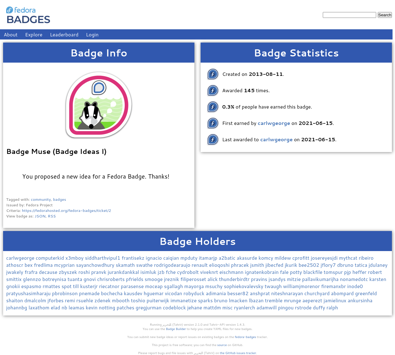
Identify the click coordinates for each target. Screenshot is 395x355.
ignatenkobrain (262, 271)
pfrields (135, 279)
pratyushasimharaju (29, 293)
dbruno (346, 264)
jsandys (277, 279)
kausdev (134, 293)
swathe (145, 264)
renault (200, 264)
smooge (154, 279)
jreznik (172, 279)
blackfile (313, 271)
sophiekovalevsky (244, 286)
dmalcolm (36, 300)
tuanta (76, 279)
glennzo (32, 279)
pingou (286, 307)
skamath (126, 264)
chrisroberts (111, 279)
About (11, 34)
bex (29, 264)
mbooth (121, 300)
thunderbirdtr (235, 279)
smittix (14, 279)
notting (108, 307)
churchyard (317, 293)
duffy (319, 307)
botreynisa (55, 279)
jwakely (15, 271)
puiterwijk (159, 300)
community (41, 199)
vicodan (174, 293)
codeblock (175, 307)
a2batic (228, 257)
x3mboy (75, 257)
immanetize (184, 300)
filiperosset (194, 279)
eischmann (232, 271)
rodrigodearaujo (173, 264)
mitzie (294, 279)
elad (56, 307)
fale (285, 271)
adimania (216, 293)
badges (59, 199)
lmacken (239, 300)
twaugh (274, 286)
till (76, 286)
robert (375, 271)
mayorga (194, 286)
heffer (360, 271)
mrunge (293, 300)
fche (171, 271)
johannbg (17, 307)
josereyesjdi (325, 257)
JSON (40, 216)
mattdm (212, 307)
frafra (32, 271)
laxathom (39, 307)
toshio (139, 300)
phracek (240, 264)
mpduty (189, 257)
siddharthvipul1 (103, 257)
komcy (267, 257)
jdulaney (377, 264)
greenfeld (366, 293)
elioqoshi (220, 264)
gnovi (90, 279)
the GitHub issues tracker (238, 353)
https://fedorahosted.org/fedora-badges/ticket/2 (66, 210)
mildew (283, 257)
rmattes (52, 286)
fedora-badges (245, 337)
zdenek (103, 300)
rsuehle (85, 300)
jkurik (292, 264)
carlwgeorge (21, 257)
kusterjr (89, 286)
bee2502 (309, 264)
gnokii (13, 286)
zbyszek (68, 271)
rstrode (304, 307)
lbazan (257, 300)
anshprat (260, 293)
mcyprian (65, 264)
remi (70, 300)
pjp (348, 271)
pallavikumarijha (321, 279)
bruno (221, 300)
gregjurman (149, 307)
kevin (92, 307)
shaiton (15, 300)
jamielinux (336, 300)
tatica (361, 264)
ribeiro (366, 257)
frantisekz (134, 257)
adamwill (267, 307)
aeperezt (312, 300)
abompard (343, 293)
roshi (84, 271)
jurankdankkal (124, 271)
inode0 (355, 286)
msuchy (214, 286)
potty (296, 271)
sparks (206, 300)
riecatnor (110, 286)
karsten (377, 279)
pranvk (99, 271)
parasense (133, 286)
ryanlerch (245, 307)
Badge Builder (176, 329)
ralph (332, 307)
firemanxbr (334, 286)
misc (228, 307)
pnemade (90, 293)
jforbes (56, 300)
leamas (77, 307)
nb (65, 307)
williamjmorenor (302, 286)
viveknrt (209, 271)
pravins (259, 279)
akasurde (248, 257)
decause (49, 271)
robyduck (195, 293)
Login (92, 34)
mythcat (349, 257)
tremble (274, 300)
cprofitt (301, 257)
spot (67, 286)
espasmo (32, 286)
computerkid (50, 257)
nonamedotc (354, 279)
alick (213, 279)
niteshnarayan (288, 293)
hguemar (154, 293)
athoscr (15, 264)
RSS (52, 216)
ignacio (154, 257)
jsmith (257, 264)
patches (126, 307)
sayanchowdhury (96, 264)
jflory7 (329, 264)
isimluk (149, 271)
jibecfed (275, 264)
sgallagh (174, 286)
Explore (33, 34)
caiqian (171, 257)
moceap (154, 286)
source (222, 345)
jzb (162, 271)
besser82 (238, 293)
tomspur (334, 271)
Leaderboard (64, 34)
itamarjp (208, 257)
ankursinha (360, 300)
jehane (195, 307)
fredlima (44, 264)
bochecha (112, 293)
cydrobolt (188, 271)
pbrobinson (65, 293)
